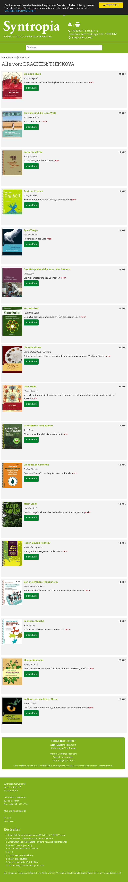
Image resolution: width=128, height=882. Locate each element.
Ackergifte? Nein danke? (38, 425)
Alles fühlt (30, 386)
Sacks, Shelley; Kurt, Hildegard (37, 351)
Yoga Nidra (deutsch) (17, 858)
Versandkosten (63, 873)
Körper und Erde (33, 152)
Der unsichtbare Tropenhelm (41, 581)
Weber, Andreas (31, 390)
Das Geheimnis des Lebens (20, 855)
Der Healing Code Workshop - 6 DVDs (26, 865)
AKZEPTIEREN (110, 5)
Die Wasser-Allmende (36, 464)
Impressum (9, 821)
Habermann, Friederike (34, 586)
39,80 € (122, 308)
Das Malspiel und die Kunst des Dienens (47, 269)
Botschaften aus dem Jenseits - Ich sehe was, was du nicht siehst (37, 841)
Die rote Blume (32, 347)
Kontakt (7, 817)
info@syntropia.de (82, 37)
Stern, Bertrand (31, 195)
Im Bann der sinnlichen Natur (41, 699)
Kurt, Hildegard (31, 78)
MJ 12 (10, 852)
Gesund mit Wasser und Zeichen (23, 848)
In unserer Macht (34, 620)
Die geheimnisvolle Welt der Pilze (23, 862)
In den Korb (31, 88)
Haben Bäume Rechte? (37, 542)
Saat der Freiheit (33, 191)
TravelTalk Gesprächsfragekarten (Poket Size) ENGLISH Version (36, 835)
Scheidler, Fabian (31, 117)
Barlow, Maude (30, 469)
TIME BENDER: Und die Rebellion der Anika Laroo (30, 838)
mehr (91, 82)
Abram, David (30, 703)
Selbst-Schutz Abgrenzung (20, 845)
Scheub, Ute (29, 430)
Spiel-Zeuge (31, 230)
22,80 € (122, 113)
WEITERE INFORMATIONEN (20, 11)
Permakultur (31, 308)
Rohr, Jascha (29, 625)
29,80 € (122, 699)
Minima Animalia (33, 660)
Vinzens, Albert (30, 234)
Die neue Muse (32, 73)
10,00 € (122, 152)
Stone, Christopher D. (33, 547)
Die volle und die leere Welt (40, 112)
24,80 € (122, 73)
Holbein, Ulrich (30, 508)
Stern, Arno (29, 273)
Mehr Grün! (30, 503)
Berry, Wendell (30, 156)
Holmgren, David (31, 312)
